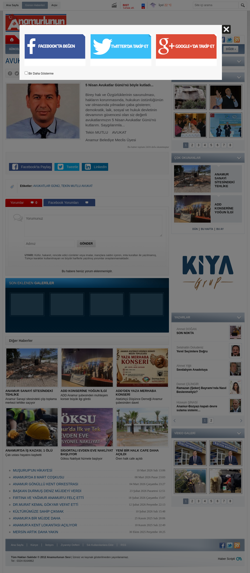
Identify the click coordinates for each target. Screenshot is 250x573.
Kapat (226, 29)
